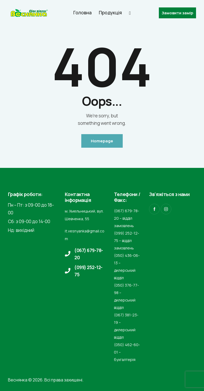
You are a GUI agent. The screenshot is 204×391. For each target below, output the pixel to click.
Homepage (102, 141)
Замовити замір (177, 13)
